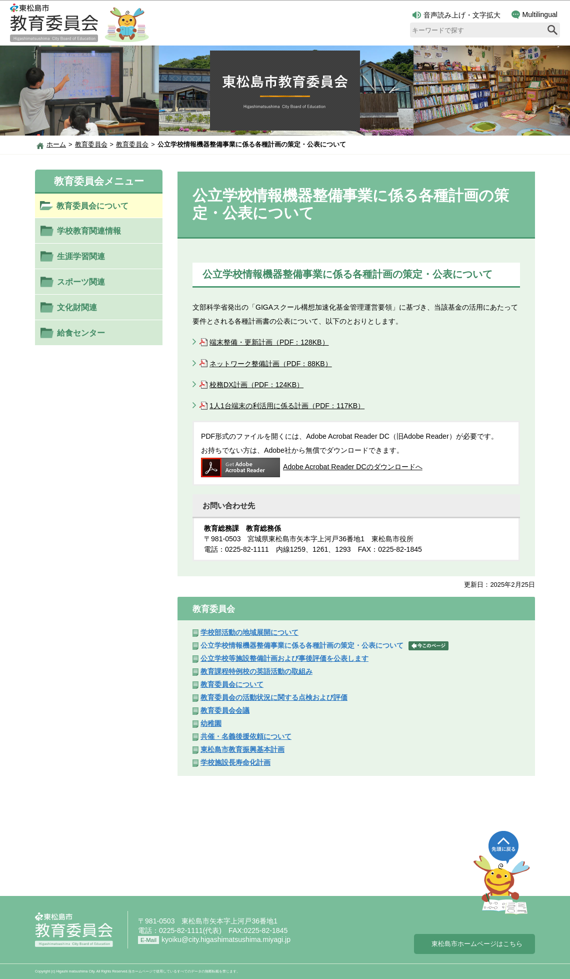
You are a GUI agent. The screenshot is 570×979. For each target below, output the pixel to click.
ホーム (56, 144)
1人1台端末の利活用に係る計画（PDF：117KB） (287, 406)
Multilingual (535, 15)
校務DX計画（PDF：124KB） (257, 385)
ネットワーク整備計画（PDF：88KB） (271, 364)
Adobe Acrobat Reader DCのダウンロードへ (311, 467)
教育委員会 (91, 144)
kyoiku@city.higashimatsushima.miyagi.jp (226, 939)
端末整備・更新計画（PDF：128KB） (269, 342)
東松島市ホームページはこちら (477, 943)
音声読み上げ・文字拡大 (456, 15)
